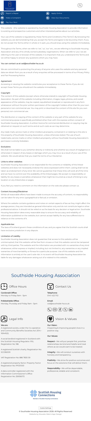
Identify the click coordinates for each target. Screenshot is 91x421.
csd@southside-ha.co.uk (58, 304)
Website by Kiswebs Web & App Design (45, 414)
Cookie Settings (45, 408)
